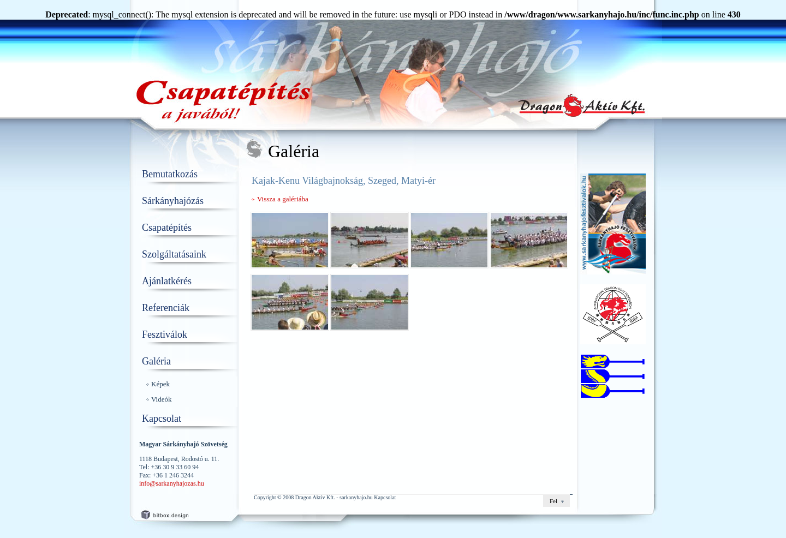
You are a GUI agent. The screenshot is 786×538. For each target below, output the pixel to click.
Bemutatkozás (170, 174)
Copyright (265, 497)
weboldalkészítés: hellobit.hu (175, 513)
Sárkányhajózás (173, 200)
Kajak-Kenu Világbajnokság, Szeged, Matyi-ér (344, 180)
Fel (553, 501)
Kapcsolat (161, 418)
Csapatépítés (167, 227)
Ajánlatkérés (167, 281)
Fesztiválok (164, 334)
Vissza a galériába (282, 199)
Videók (161, 399)
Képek (160, 384)
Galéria (156, 361)
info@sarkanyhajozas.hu (171, 483)
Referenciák (165, 307)
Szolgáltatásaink (174, 254)
